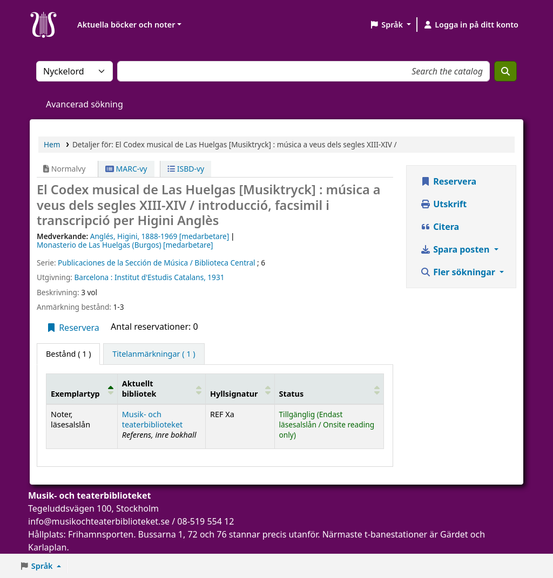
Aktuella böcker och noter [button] (126, 24)
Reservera (72, 328)
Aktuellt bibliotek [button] (139, 388)
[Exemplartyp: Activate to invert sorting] (82, 388)
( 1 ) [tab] (68, 354)
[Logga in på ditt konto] (471, 25)
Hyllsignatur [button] (234, 394)
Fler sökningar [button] (458, 272)
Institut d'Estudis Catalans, (160, 277)
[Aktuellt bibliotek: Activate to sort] (161, 388)
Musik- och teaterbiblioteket (152, 419)
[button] (390, 25)
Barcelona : (93, 277)
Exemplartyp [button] (75, 394)
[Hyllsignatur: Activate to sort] (240, 388)
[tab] (153, 354)
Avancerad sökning (84, 104)
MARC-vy (126, 169)
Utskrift (443, 204)
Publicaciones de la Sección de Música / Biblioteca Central (156, 262)
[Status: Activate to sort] (329, 388)
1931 (215, 277)
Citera (439, 227)
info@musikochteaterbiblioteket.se (99, 521)
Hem (52, 144)
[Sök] (505, 71)
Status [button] (291, 394)
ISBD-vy (185, 169)
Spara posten (455, 249)
